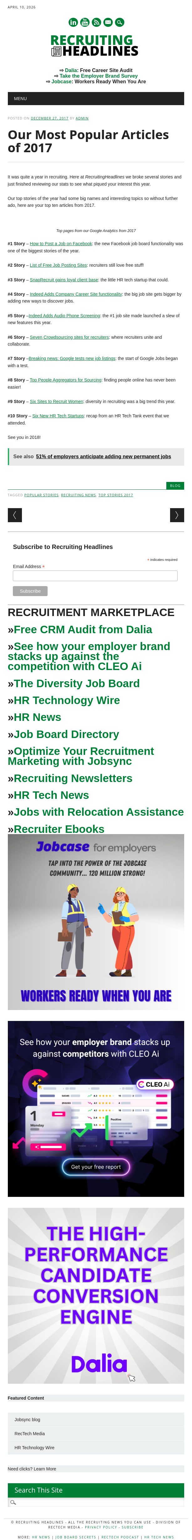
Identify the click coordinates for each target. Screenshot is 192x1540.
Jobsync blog (27, 1419)
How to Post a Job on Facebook (61, 243)
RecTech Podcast (120, 1537)
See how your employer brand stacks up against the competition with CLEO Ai (89, 656)
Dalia (71, 70)
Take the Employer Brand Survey (99, 76)
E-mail (108, 23)
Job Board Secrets (75, 1537)
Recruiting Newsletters (73, 778)
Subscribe (133, 1527)
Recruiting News (78, 495)
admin (82, 118)
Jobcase (61, 81)
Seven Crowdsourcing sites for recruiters (69, 337)
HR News (37, 717)
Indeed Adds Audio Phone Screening (64, 315)
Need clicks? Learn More (32, 1468)
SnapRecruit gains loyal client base (64, 279)
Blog (175, 485)
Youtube (85, 22)
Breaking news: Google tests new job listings (72, 358)
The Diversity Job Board (77, 683)
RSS (96, 22)
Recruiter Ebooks (59, 829)
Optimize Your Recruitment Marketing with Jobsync (81, 756)
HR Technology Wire (67, 700)
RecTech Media (30, 1433)
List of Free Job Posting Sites (58, 265)
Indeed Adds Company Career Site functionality (76, 294)
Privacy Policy (101, 1527)
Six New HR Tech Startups (58, 415)
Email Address (29, 567)
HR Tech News (51, 795)
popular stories (41, 495)
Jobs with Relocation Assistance (99, 812)
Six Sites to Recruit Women (56, 401)
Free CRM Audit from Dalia (83, 629)
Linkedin (73, 22)
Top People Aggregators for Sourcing (65, 379)
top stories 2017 (115, 495)
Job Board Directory (66, 734)
